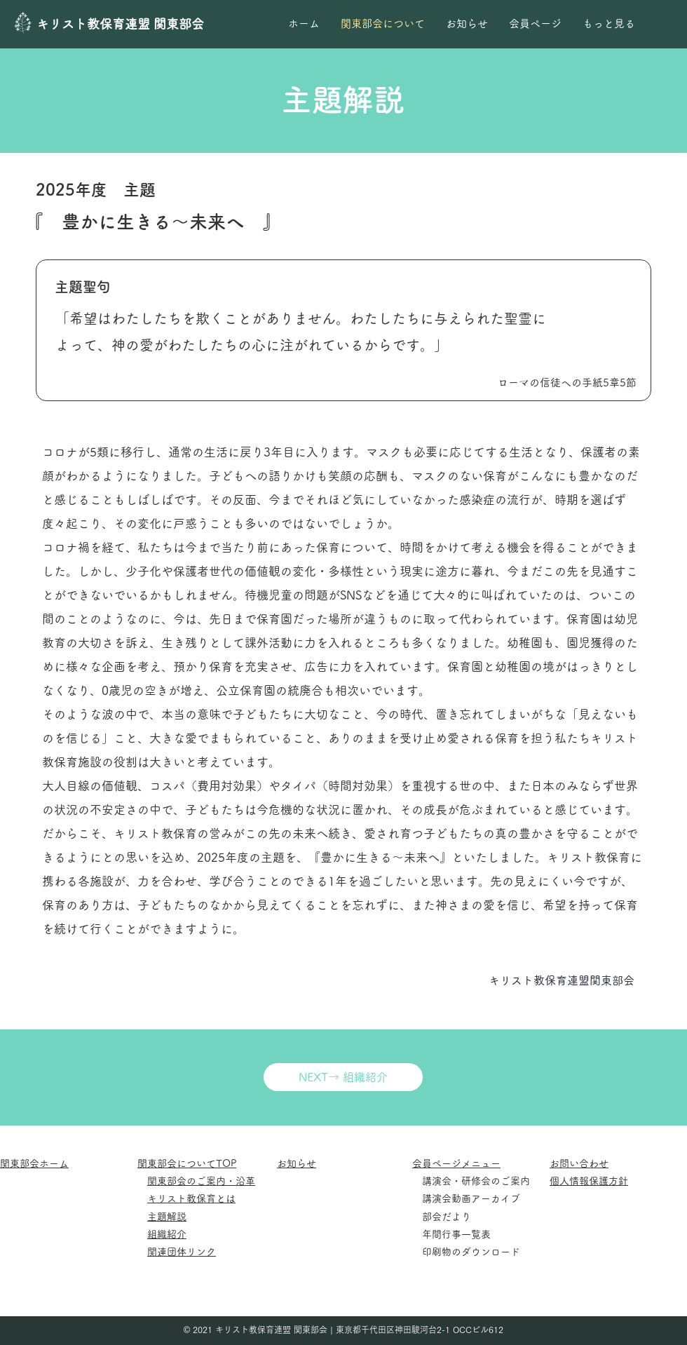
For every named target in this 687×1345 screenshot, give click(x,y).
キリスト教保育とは (191, 1198)
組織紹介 (166, 1234)
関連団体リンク (181, 1252)
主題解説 (166, 1217)
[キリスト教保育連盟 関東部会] (126, 24)
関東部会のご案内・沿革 (201, 1181)
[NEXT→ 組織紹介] (343, 1077)
